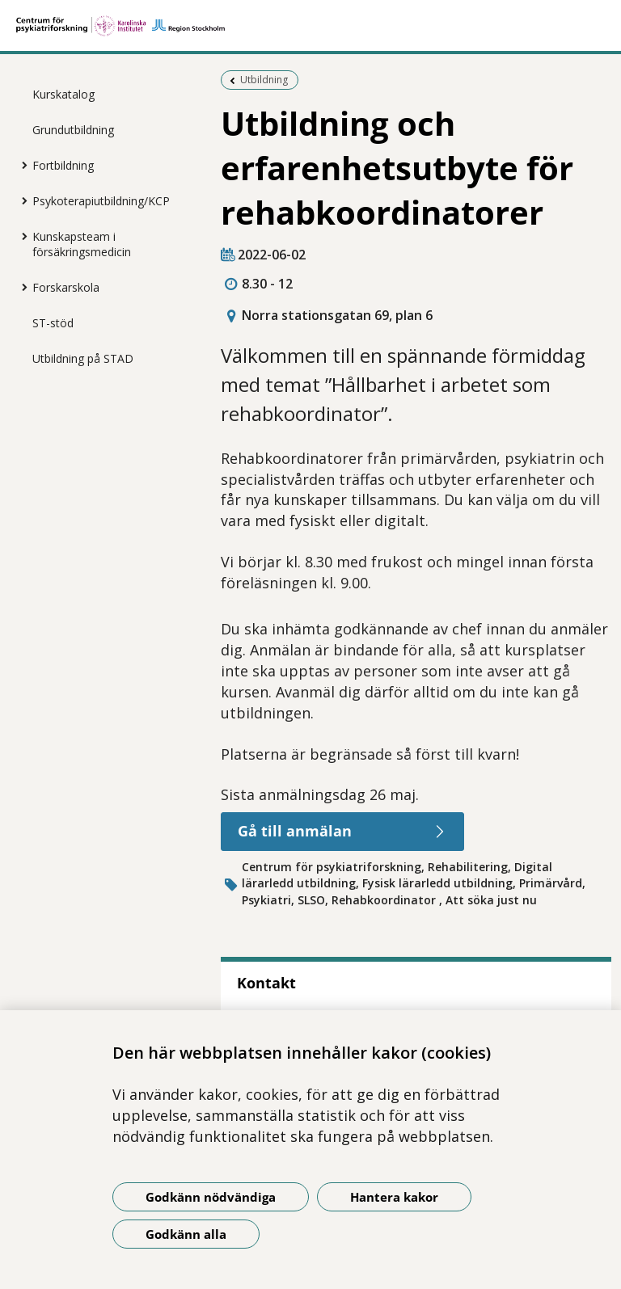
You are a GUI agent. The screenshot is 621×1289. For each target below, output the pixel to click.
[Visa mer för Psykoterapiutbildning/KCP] (20, 200)
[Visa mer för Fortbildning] (20, 165)
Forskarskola (65, 287)
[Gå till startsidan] (310, 25)
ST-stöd (53, 323)
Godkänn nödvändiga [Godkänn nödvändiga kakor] (211, 1197)
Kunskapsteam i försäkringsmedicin (81, 244)
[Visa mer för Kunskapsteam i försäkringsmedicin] (20, 236)
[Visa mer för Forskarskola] (20, 287)
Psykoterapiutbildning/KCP (101, 201)
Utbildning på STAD (82, 358)
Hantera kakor (394, 1197)
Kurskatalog (63, 94)
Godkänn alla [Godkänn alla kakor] (186, 1234)
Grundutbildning (73, 129)
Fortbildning (63, 165)
